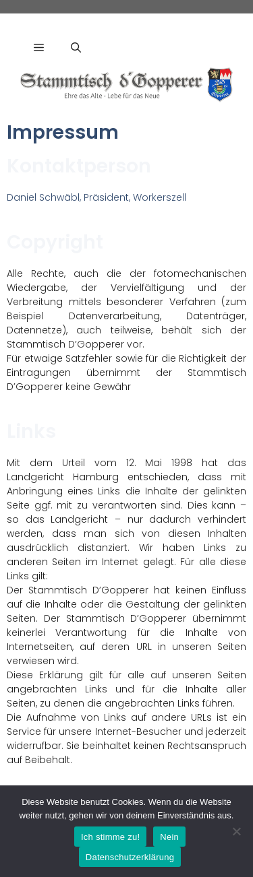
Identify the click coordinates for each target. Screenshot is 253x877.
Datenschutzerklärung (130, 857)
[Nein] (236, 831)
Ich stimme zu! (110, 837)
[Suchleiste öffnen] (75, 47)
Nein (169, 837)
